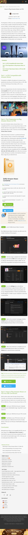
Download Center (7, 516)
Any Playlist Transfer (7, 519)
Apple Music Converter (6, 463)
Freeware (16, 516)
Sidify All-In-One (21, 220)
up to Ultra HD (23, 138)
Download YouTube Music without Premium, (11, 474)
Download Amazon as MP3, (7, 482)
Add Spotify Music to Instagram (8, 489)
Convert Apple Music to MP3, (7, 471)
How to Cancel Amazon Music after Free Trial (12, 452)
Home (3, 6)
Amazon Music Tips (16, 18)
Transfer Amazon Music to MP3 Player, (9, 485)
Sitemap (2, 517)
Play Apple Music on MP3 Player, (8, 478)
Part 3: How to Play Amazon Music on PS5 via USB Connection (13, 392)
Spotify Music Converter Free (7, 466)
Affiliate (25, 517)
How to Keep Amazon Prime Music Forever (11, 450)
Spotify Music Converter (6, 459)
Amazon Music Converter (7, 461)
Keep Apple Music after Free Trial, (9, 480)
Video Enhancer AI (7, 518)
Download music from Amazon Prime (11, 184)
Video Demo (14, 517)
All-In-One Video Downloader (18, 519)
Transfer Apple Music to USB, (8, 476)
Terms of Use (20, 517)
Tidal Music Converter (6, 464)
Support (24, 516)
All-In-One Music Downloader (18, 518)
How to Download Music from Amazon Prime (12, 448)
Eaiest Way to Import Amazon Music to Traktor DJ (13, 446)
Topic (7, 6)
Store (13, 516)
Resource (20, 516)
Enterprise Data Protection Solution (14, 521)
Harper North (16, 13)
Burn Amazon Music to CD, (19, 482)
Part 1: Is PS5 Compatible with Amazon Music (11, 76)
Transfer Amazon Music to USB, (8, 484)
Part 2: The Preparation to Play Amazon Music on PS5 (11, 120)
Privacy (10, 517)
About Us (6, 517)
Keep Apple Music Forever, (19, 471)
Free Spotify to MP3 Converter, (8, 487)
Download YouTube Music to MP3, (9, 473)
